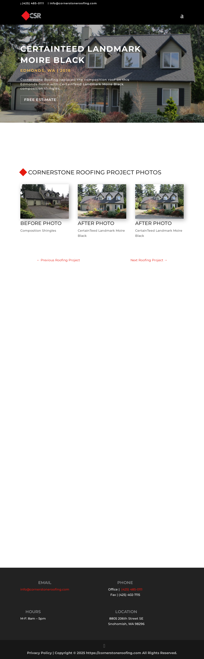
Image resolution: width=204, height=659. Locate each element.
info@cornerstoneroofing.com (44, 589)
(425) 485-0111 (33, 3)
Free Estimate (40, 100)
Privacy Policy (39, 653)
